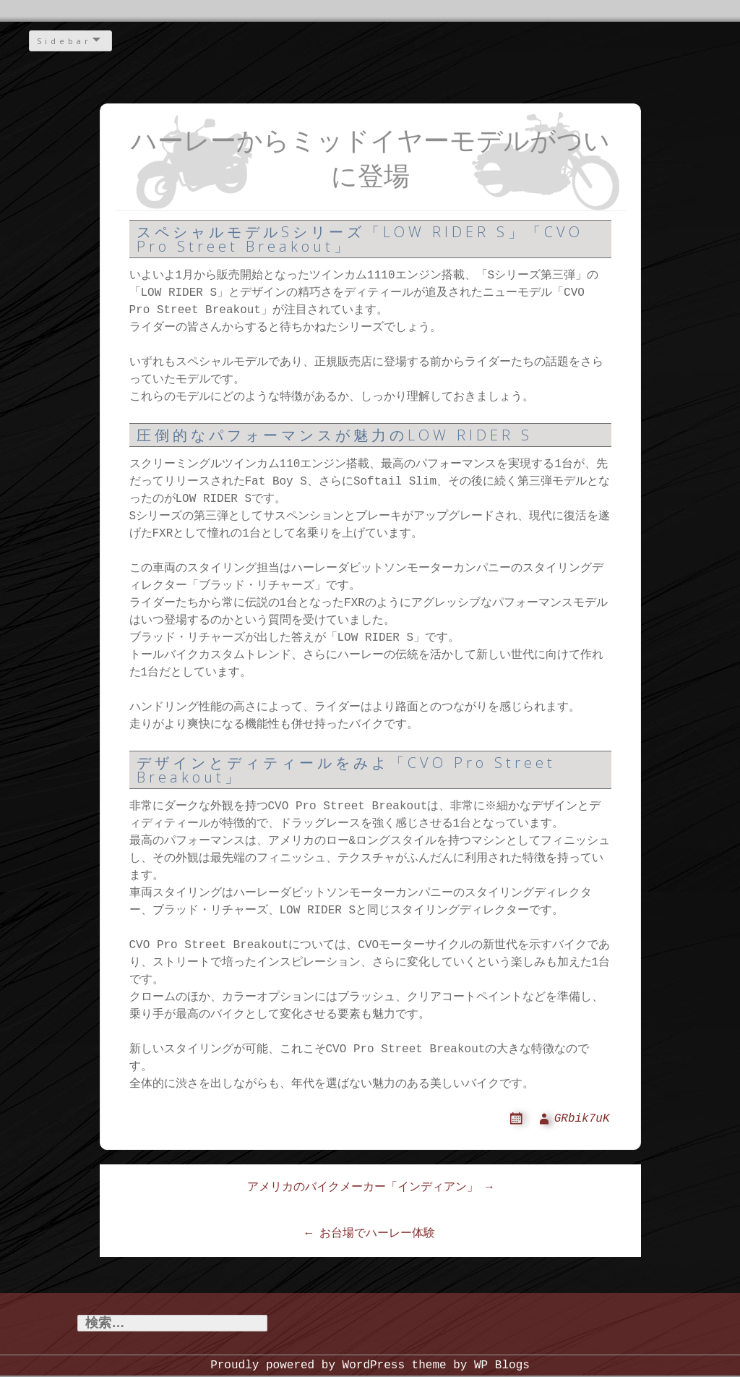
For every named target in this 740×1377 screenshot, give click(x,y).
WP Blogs (502, 1366)
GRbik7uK (582, 1119)
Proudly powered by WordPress (307, 1366)
